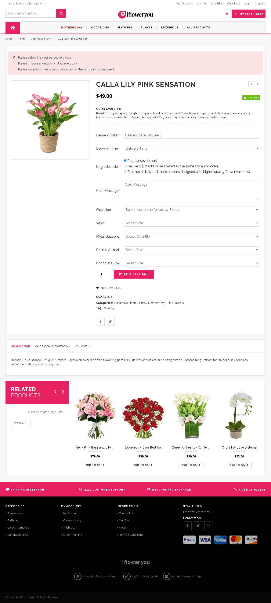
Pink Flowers (175, 302)
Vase (100, 223)
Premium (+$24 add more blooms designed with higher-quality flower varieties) (187, 172)
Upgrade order (108, 167)
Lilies (142, 302)
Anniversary (15, 513)
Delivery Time (107, 148)
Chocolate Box (107, 263)
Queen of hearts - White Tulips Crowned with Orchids (211, 447)
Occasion (103, 210)
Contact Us (126, 513)
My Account (70, 513)
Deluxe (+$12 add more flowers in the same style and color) (171, 166)
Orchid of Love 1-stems (239, 447)
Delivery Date (107, 135)
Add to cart (136, 274)
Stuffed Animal (107, 250)
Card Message (108, 191)
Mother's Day (156, 302)
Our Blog (124, 520)
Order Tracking (72, 534)
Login (248, 3)
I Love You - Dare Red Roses (145, 447)
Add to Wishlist (111, 287)
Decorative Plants (41, 39)
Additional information (52, 346)
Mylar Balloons (107, 236)
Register (260, 3)
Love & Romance (18, 527)
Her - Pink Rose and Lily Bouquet (100, 447)
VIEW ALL (20, 423)
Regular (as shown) (140, 161)
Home (8, 39)
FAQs (122, 527)
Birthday (13, 520)
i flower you (136, 562)
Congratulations (18, 534)
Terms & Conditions (131, 534)
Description (20, 346)
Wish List (69, 527)
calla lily (109, 308)
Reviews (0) (84, 346)
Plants (21, 39)
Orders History (72, 520)
